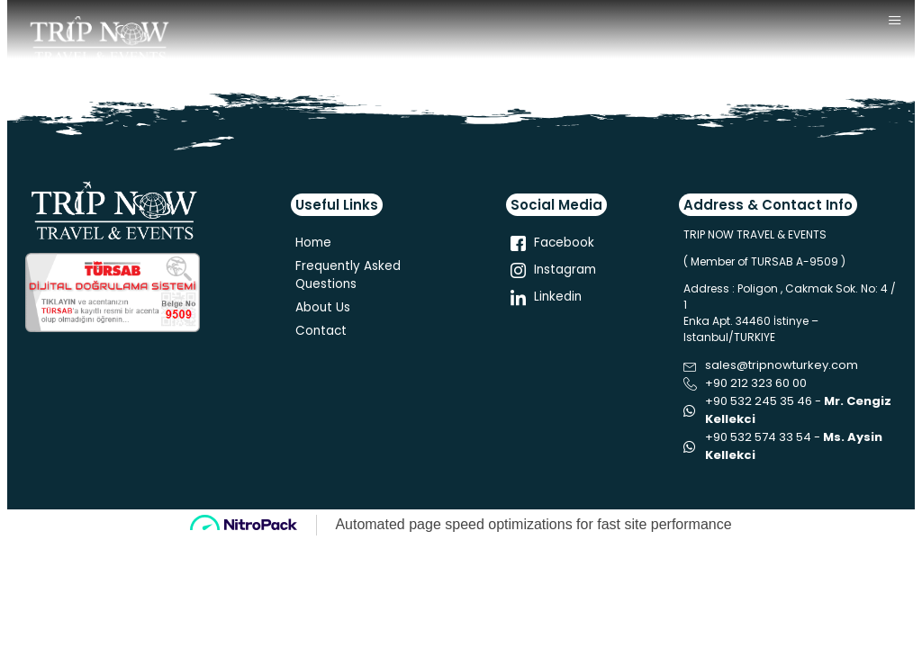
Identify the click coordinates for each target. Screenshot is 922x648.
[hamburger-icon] (894, 21)
